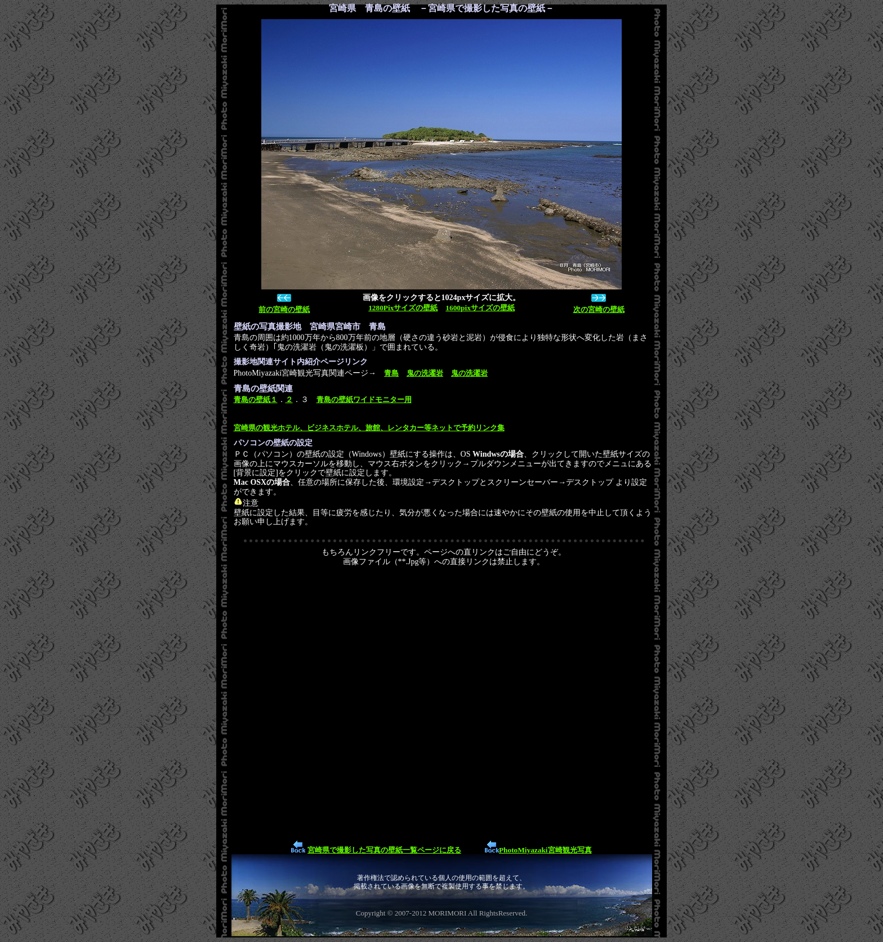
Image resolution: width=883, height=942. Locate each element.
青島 (391, 373)
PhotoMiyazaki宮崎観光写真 (545, 850)
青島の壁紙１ (256, 399)
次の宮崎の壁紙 (599, 309)
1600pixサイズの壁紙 (479, 307)
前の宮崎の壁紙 (284, 309)
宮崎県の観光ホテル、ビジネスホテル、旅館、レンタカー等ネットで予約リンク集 (369, 427)
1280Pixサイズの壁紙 (403, 307)
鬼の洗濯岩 (425, 373)
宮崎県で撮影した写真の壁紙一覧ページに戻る (384, 850)
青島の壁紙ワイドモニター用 (364, 399)
